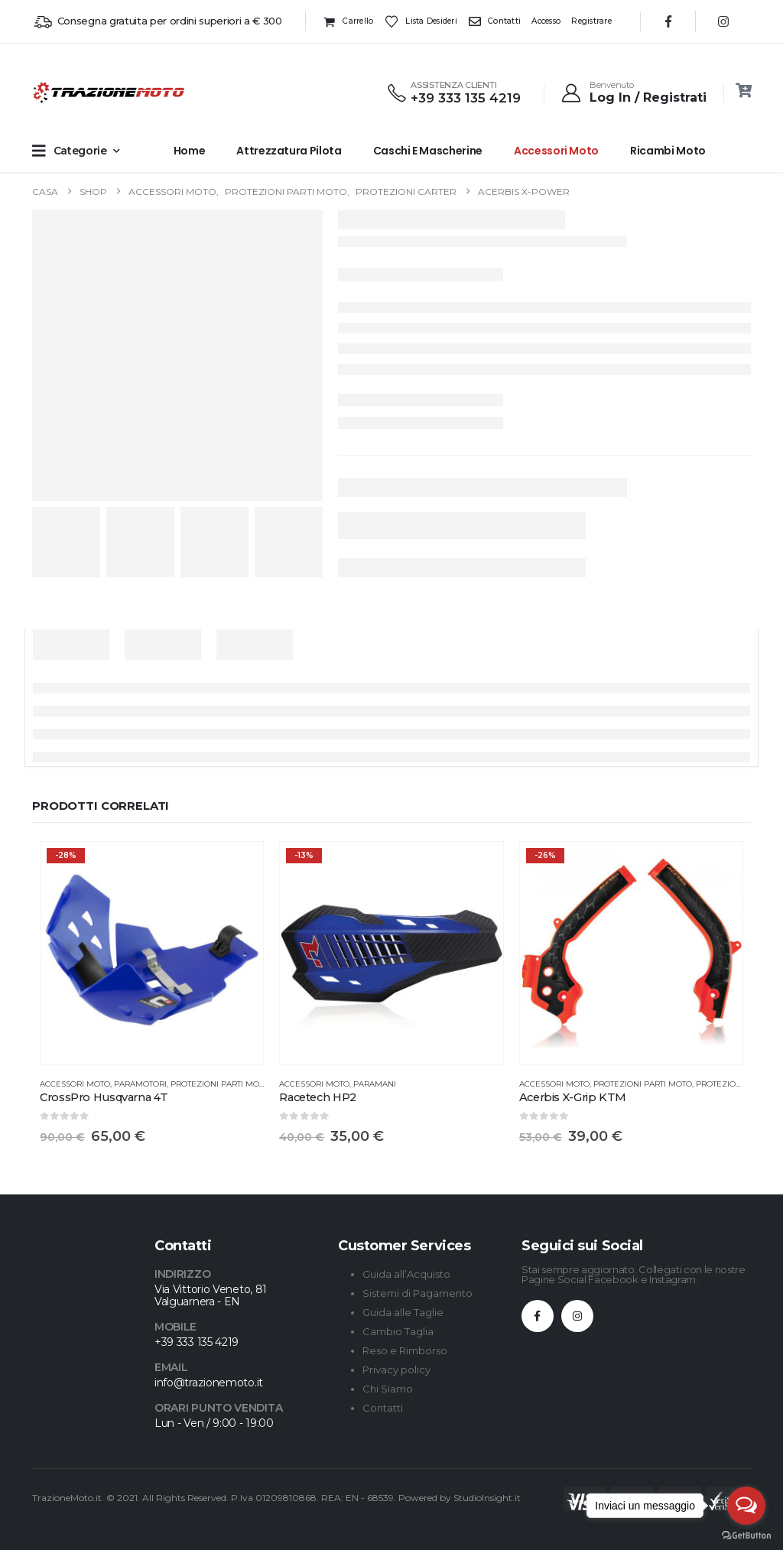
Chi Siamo (387, 1389)
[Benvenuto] (633, 92)
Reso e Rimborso (404, 1350)
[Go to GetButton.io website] (746, 1534)
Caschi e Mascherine (427, 150)
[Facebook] (668, 21)
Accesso (545, 21)
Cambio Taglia (398, 1331)
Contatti (494, 21)
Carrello (348, 21)
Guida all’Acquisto (406, 1274)
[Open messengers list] (746, 1506)
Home (190, 150)
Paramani (374, 1084)
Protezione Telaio (736, 1084)
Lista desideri (421, 21)
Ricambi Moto (668, 150)
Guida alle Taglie (402, 1312)
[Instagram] (723, 21)
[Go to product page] (152, 953)
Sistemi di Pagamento (417, 1293)
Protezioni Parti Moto (220, 1084)
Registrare (591, 21)
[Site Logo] (62, 92)
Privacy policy (396, 1369)
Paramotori (140, 1084)
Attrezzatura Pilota (288, 150)
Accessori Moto (556, 150)
